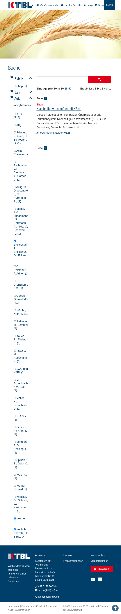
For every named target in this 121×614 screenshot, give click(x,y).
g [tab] (19, 105)
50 (69, 88)
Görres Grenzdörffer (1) (21, 299)
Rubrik (19, 78)
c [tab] (18, 105)
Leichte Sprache (73, 5)
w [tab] (30, 105)
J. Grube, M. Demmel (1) (21, 325)
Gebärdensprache (50, 5)
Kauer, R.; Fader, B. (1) (20, 340)
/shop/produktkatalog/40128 (53, 132)
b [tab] (16, 105)
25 (66, 88)
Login (88, 5)
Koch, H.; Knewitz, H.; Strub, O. (21, 533)
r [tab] (27, 105)
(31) (17, 125)
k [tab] (23, 105)
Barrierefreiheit (22, 610)
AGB (10, 610)
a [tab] (15, 105)
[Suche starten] (99, 79)
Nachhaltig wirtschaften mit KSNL (59, 109)
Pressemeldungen (73, 561)
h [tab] (21, 105)
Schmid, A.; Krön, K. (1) (21, 431)
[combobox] (62, 79)
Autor (17, 98)
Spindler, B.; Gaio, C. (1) (21, 464)
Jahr (17, 92)
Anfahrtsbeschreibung (47, 596)
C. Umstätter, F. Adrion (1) (21, 270)
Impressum (14, 606)
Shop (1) (20, 86)
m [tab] (25, 105)
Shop (99, 5)
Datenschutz (27, 606)
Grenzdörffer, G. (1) (21, 285)
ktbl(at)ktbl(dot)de (48, 590)
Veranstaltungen (99, 561)
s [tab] (28, 105)
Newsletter (102, 568)
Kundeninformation (46, 606)
